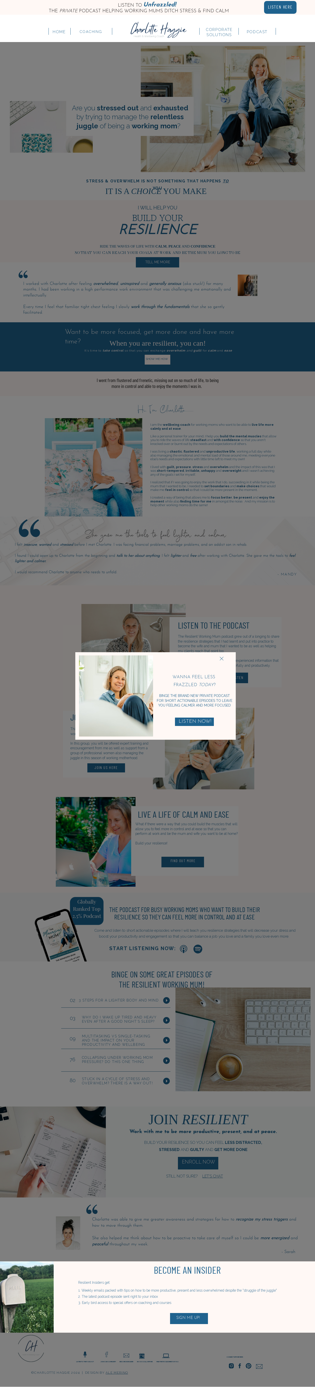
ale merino (117, 1372)
